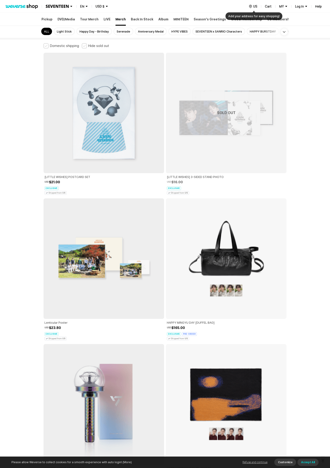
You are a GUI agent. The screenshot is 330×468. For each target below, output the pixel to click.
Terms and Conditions (56, 391)
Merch (121, 19)
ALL (46, 31)
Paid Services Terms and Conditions (99, 391)
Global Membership (246, 19)
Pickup (46, 19)
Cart (268, 6)
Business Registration (113, 411)
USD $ (100, 6)
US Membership (279, 19)
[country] (253, 6)
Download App (275, 438)
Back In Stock (142, 19)
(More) (127, 462)
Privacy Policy (186, 391)
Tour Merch (89, 19)
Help (318, 6)
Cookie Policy (210, 391)
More (165, 359)
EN (82, 6)
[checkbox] (61, 45)
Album (163, 19)
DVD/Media (66, 19)
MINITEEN (181, 19)
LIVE (107, 19)
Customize (285, 462)
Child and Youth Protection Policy (150, 391)
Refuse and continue (254, 462)
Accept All (308, 462)
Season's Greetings (210, 19)
